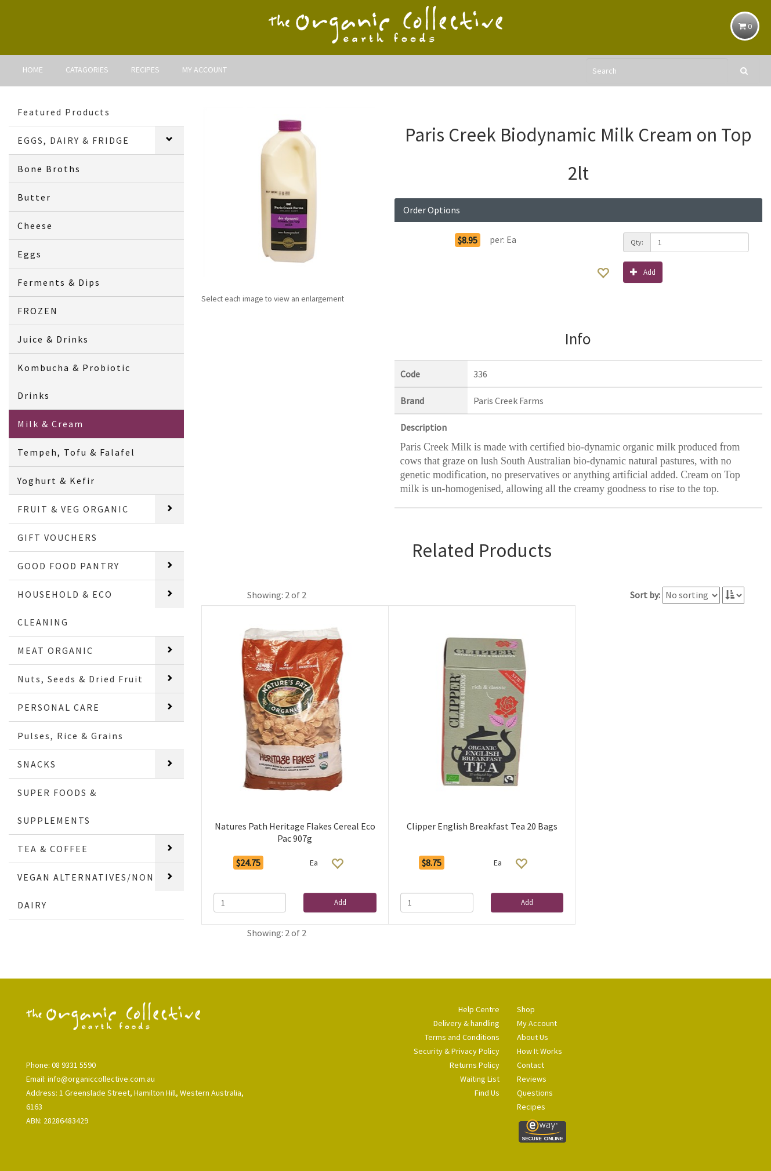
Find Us (487, 1093)
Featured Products (63, 112)
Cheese (35, 225)
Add (643, 271)
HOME (33, 69)
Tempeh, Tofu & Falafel (76, 452)
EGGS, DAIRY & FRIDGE (73, 140)
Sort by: (645, 595)
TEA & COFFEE (52, 848)
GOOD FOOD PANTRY (68, 566)
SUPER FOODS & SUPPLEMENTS (57, 806)
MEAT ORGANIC (55, 650)
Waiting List (479, 1079)
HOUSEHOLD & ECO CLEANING (65, 608)
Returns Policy (474, 1065)
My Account (537, 1023)
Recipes (531, 1106)
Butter (34, 197)
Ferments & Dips (58, 282)
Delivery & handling (466, 1023)
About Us (532, 1037)
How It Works (539, 1051)
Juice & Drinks (53, 339)
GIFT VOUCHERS (57, 537)
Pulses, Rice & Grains (70, 735)
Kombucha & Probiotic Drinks (74, 381)
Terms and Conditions (462, 1037)
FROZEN (37, 311)
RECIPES (145, 69)
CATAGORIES (87, 69)
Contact (530, 1065)
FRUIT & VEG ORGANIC (73, 509)
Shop (526, 1009)
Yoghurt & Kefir (56, 480)
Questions (535, 1093)
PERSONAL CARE (58, 707)
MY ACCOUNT (204, 69)
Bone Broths (49, 168)
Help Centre (478, 1009)
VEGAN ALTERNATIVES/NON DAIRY (85, 891)
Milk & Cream (50, 424)
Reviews (531, 1079)
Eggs (29, 254)
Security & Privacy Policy (456, 1051)
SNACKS (36, 764)
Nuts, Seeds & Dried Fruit (80, 679)
